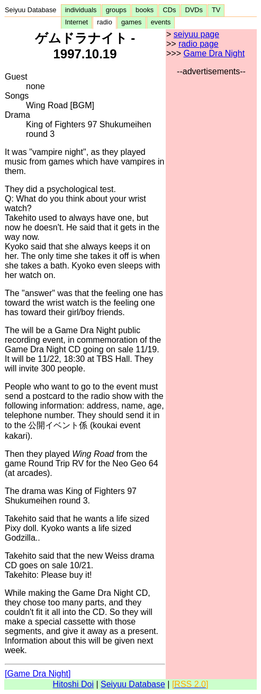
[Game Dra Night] (37, 673)
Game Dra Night (214, 53)
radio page (198, 43)
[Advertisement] (211, 235)
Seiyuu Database (32, 10)
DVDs (193, 10)
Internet (76, 22)
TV (216, 10)
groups (116, 10)
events (161, 22)
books (144, 10)
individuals (81, 10)
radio (104, 22)
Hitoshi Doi (73, 684)
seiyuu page (196, 34)
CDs (169, 10)
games (132, 22)
